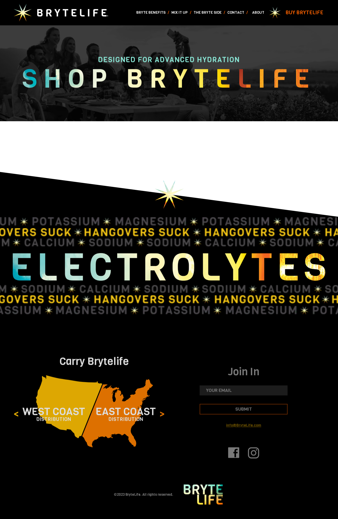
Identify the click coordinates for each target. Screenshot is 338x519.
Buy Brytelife (304, 12)
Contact (235, 12)
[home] (61, 13)
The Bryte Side (208, 12)
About (258, 12)
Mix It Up (179, 12)
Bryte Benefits (151, 12)
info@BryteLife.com (243, 431)
